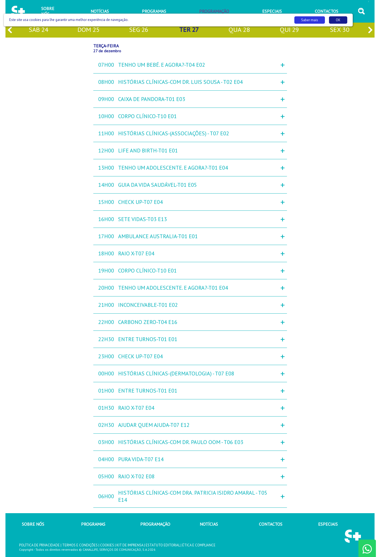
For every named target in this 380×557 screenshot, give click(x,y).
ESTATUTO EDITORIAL (163, 545)
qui (289, 30)
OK (338, 20)
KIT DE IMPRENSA (129, 545)
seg (138, 30)
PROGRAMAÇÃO (155, 524)
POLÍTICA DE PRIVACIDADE (39, 545)
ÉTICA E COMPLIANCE (199, 545)
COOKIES (107, 545)
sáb (38, 30)
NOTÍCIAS (209, 524)
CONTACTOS (270, 524)
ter (189, 30)
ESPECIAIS (328, 524)
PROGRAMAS (93, 524)
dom (88, 30)
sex (339, 30)
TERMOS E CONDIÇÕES (80, 545)
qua (239, 30)
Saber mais (309, 20)
